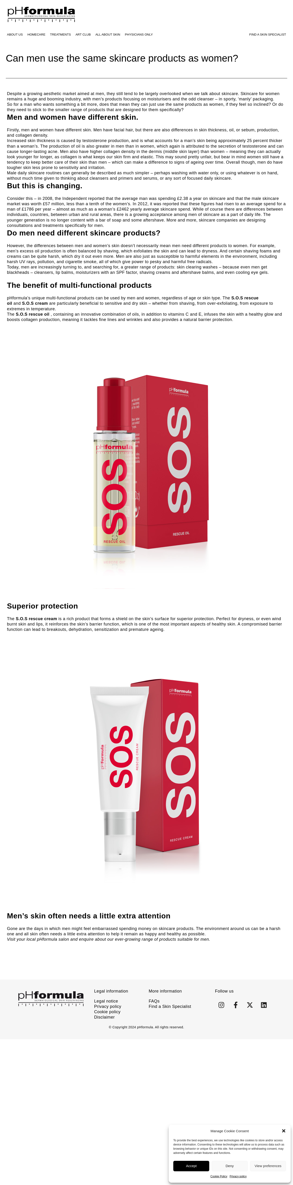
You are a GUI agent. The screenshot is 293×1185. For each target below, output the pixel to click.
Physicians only (139, 34)
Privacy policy (238, 1176)
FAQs (154, 1001)
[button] (283, 1131)
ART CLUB (83, 34)
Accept (191, 1166)
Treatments (60, 34)
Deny (229, 1166)
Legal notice (106, 1001)
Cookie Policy (218, 1176)
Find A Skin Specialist (267, 34)
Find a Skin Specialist (170, 1006)
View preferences (268, 1166)
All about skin (107, 34)
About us (15, 34)
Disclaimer (104, 1017)
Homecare (36, 34)
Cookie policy (107, 1012)
